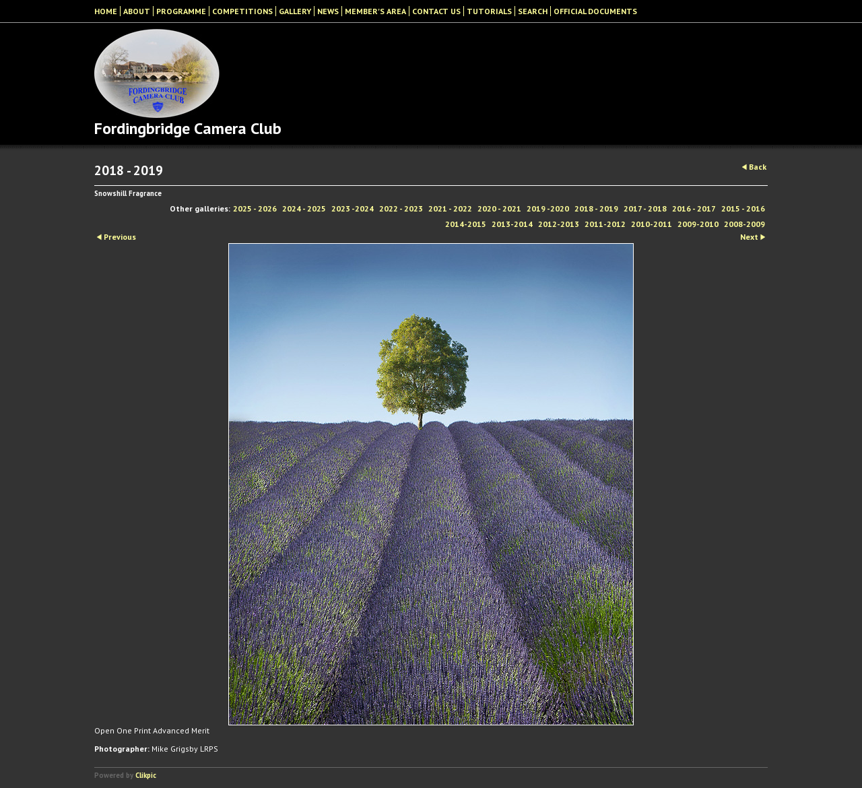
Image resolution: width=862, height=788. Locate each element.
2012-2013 (558, 224)
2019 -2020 (548, 208)
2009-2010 (698, 224)
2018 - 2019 (596, 208)
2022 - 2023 (401, 208)
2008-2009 (744, 224)
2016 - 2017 (694, 208)
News (328, 11)
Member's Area (375, 11)
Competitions (242, 11)
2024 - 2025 (304, 208)
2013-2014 (512, 224)
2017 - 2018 (645, 208)
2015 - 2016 (743, 208)
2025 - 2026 (255, 208)
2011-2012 (605, 224)
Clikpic (145, 775)
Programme (181, 11)
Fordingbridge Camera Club (187, 128)
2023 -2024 (352, 208)
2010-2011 (651, 224)
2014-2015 (465, 224)
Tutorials (489, 11)
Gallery (295, 11)
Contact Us (436, 11)
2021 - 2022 (450, 208)
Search (533, 11)
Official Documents (595, 11)
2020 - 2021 (499, 208)
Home (105, 11)
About (136, 11)
